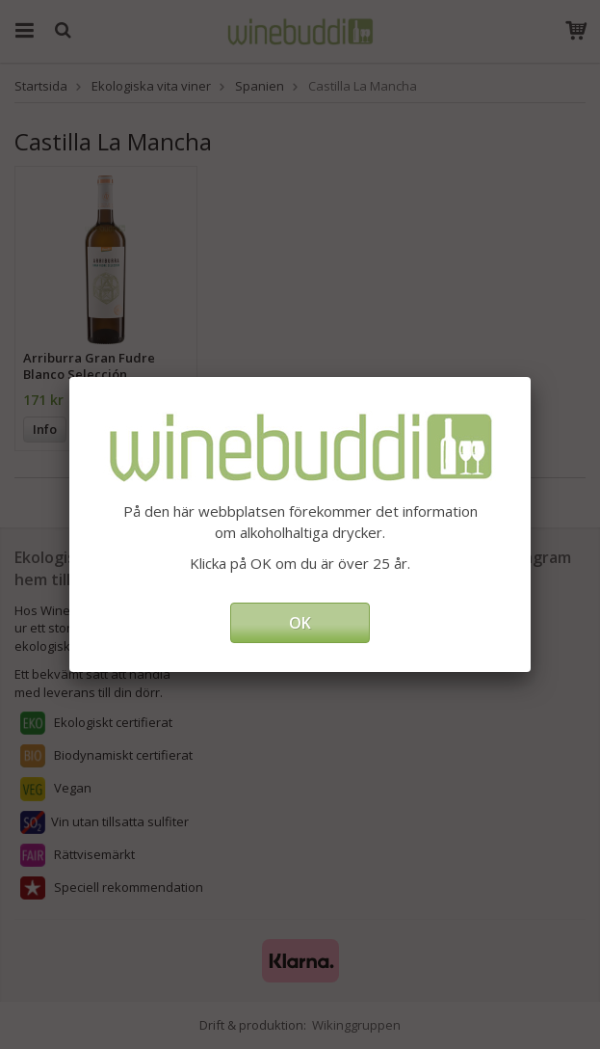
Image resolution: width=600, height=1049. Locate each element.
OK (300, 622)
